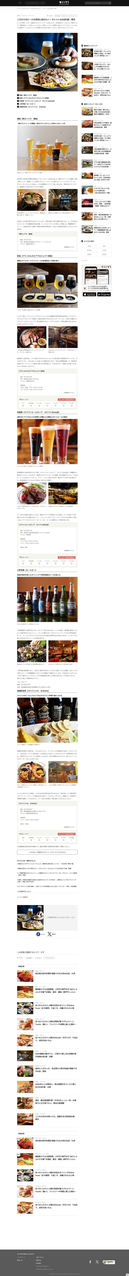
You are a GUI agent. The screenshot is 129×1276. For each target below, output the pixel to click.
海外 (104, 246)
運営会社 (38, 1260)
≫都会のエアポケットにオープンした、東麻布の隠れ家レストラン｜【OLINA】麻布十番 (45, 864)
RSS (43, 3)
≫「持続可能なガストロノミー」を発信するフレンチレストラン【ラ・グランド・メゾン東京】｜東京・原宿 (47, 874)
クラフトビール (72, 15)
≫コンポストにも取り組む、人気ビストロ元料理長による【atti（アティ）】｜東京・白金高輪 (46, 886)
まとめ (64, 15)
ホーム (19, 8)
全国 (89, 246)
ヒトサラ (84, 260)
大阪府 (104, 250)
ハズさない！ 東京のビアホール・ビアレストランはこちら (47, 852)
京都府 (89, 254)
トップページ (21, 1257)
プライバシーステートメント (44, 1269)
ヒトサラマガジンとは (32, 3)
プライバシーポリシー (42, 1266)
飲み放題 (57, 15)
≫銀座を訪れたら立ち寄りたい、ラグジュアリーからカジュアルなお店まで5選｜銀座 (44, 868)
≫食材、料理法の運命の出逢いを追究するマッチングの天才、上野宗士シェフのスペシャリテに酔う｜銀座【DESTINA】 (46, 881)
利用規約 (38, 1263)
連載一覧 (19, 1260)
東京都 (51, 16)
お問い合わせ (40, 1257)
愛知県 (104, 254)
